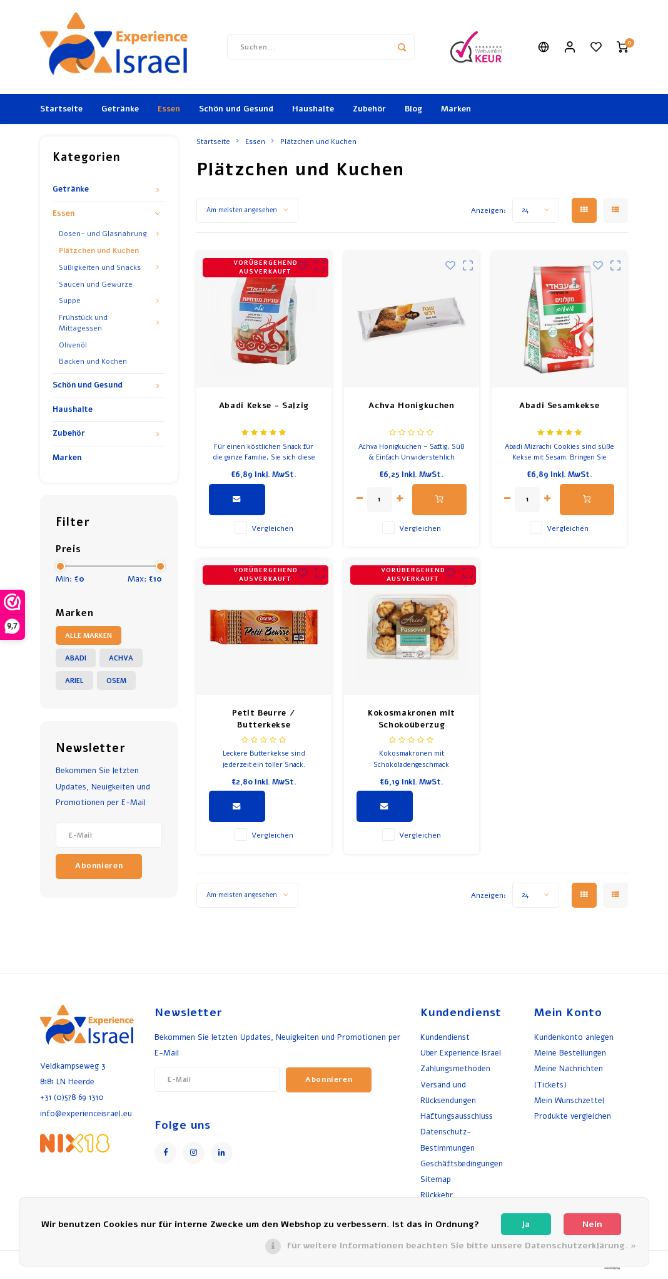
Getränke (120, 109)
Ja (526, 1224)
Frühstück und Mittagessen (83, 322)
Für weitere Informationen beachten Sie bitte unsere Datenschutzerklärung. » (461, 1245)
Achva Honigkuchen (411, 405)
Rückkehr (436, 1194)
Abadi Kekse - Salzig (264, 405)
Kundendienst (445, 1037)
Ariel (74, 681)
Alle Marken (88, 635)
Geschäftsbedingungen (461, 1163)
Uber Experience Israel (460, 1052)
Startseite (61, 109)
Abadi (75, 658)
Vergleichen (272, 528)
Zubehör (369, 109)
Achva (121, 658)
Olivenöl (73, 345)
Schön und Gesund (236, 109)
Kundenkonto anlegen (574, 1037)
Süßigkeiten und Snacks (100, 267)
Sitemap (435, 1179)
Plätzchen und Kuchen (99, 250)
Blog (413, 109)
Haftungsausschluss (456, 1116)
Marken (456, 109)
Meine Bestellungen (570, 1052)
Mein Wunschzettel (569, 1100)
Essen (169, 109)
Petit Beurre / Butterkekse (263, 719)
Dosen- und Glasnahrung (103, 234)
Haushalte (313, 109)
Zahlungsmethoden (455, 1068)
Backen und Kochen (93, 361)
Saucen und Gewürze (96, 284)
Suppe (70, 300)
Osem (116, 681)
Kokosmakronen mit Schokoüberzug (411, 719)
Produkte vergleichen (572, 1116)
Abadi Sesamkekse (559, 405)
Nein (592, 1224)
